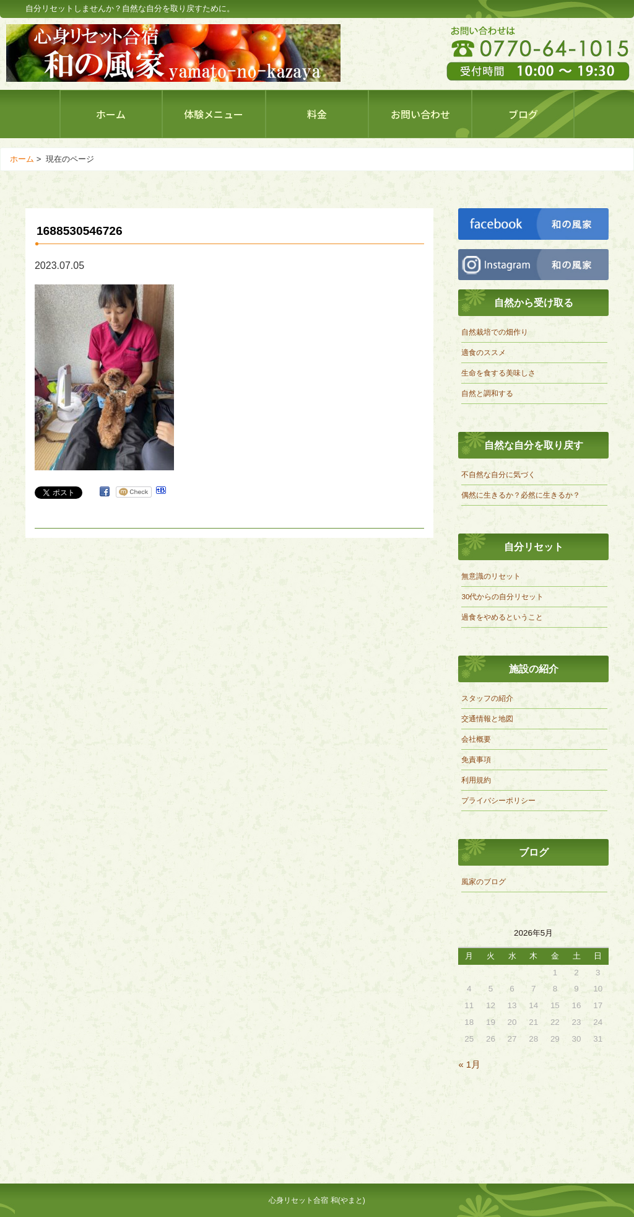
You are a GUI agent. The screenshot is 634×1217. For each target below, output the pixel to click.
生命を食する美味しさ (498, 373)
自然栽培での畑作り (494, 332)
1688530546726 (80, 230)
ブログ (523, 114)
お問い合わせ (420, 114)
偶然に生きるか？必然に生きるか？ (520, 495)
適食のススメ (483, 352)
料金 (317, 114)
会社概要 (476, 739)
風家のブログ (483, 881)
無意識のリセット (491, 576)
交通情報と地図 (487, 718)
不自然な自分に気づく (498, 474)
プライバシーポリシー (498, 800)
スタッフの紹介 (487, 698)
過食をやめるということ (502, 617)
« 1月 (469, 1065)
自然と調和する (487, 393)
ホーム (111, 114)
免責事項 (476, 759)
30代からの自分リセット (502, 596)
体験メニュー (213, 114)
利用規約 (476, 780)
